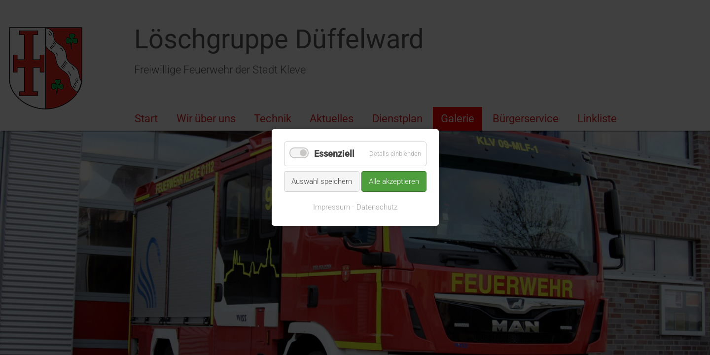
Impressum (331, 207)
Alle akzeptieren (394, 181)
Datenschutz (376, 207)
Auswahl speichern (321, 181)
